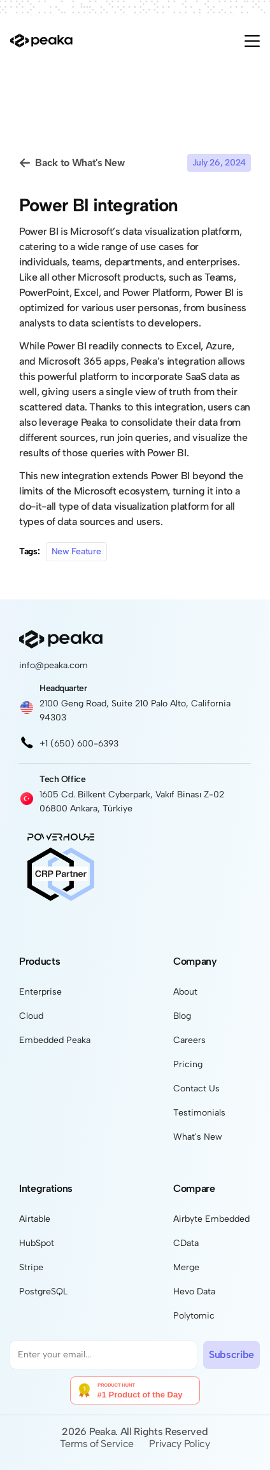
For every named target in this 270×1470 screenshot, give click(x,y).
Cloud (31, 1016)
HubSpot (36, 1243)
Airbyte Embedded (211, 1219)
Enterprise (40, 991)
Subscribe (231, 1354)
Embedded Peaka (54, 1040)
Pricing (187, 1064)
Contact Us (196, 1088)
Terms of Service (97, 1444)
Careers (189, 1040)
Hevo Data (194, 1291)
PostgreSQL (43, 1291)
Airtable (34, 1219)
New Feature (76, 551)
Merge (186, 1267)
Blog (182, 1016)
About (185, 991)
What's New (197, 1136)
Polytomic (194, 1315)
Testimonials (199, 1112)
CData (186, 1243)
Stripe (31, 1267)
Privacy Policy (179, 1444)
